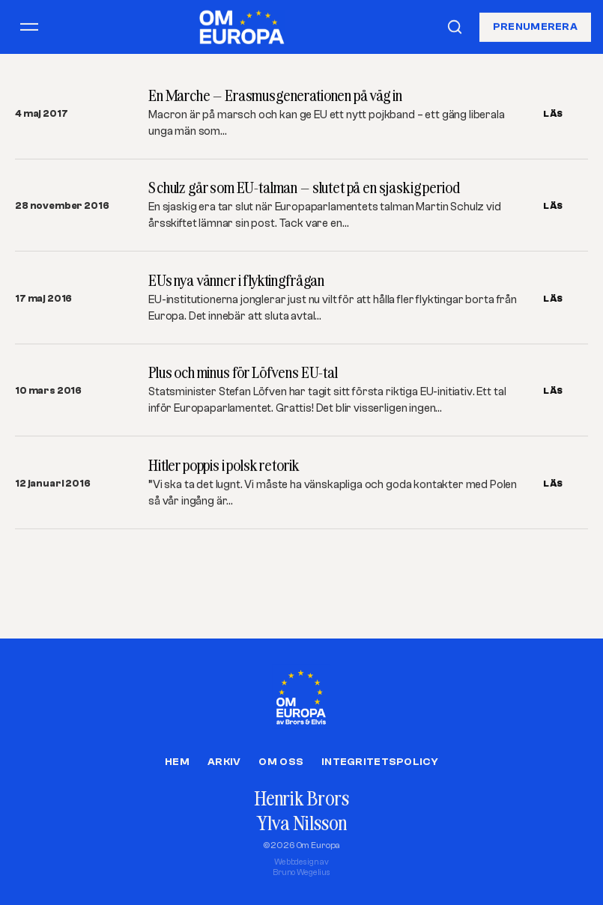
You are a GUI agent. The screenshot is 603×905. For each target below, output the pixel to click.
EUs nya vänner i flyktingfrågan (236, 280)
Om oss (280, 762)
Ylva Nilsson (301, 823)
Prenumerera (535, 26)
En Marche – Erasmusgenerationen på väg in (275, 95)
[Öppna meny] (29, 27)
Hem (177, 762)
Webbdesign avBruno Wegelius (301, 867)
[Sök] (454, 27)
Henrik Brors (301, 798)
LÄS (553, 113)
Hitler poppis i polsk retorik (223, 465)
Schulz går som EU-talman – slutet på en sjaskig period (303, 187)
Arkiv (223, 762)
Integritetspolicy (379, 762)
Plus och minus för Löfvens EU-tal (243, 372)
